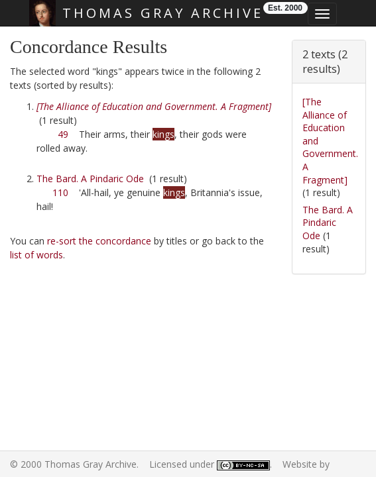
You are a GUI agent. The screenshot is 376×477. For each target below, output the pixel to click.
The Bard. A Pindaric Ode (90, 178)
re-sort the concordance (99, 241)
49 (63, 134)
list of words (36, 254)
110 (60, 192)
